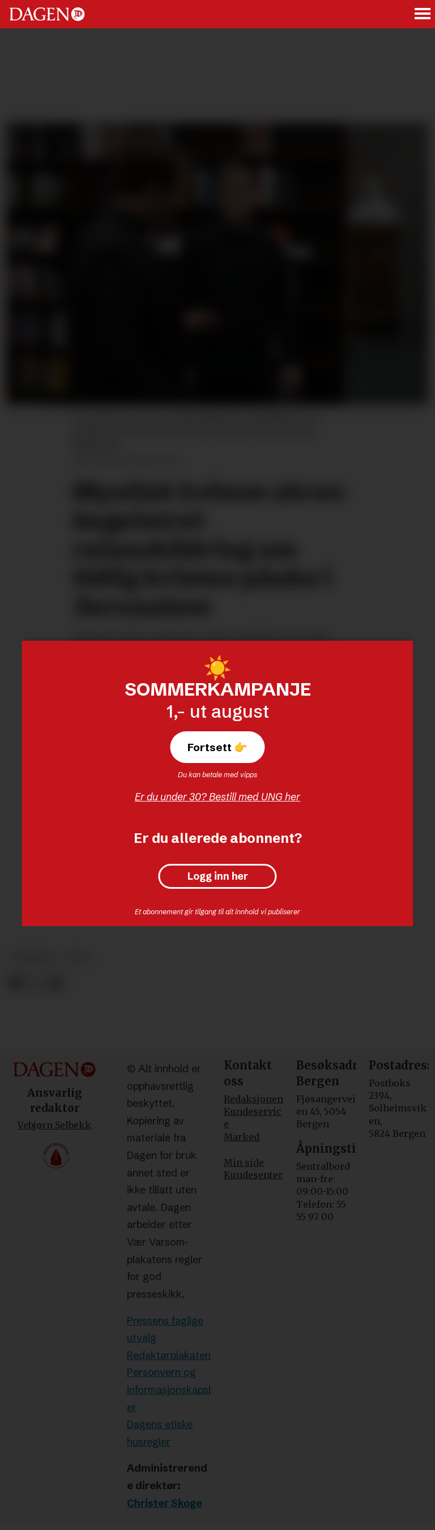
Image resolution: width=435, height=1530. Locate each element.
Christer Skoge (164, 1503)
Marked (241, 1137)
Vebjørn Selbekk (54, 1125)
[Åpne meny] (423, 14)
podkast (33, 958)
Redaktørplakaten (169, 1355)
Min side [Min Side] (244, 1162)
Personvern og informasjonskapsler (169, 1389)
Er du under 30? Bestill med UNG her (217, 796)
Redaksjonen (253, 1099)
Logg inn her (217, 876)
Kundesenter (253, 1174)
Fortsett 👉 (217, 747)
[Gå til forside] (47, 14)
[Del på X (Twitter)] (36, 983)
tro (78, 958)
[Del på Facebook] (15, 983)
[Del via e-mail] (55, 983)
